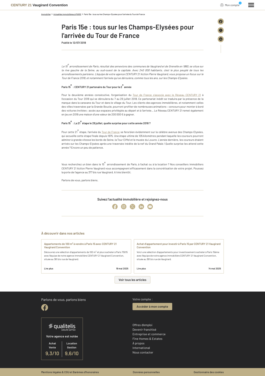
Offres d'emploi (142, 325)
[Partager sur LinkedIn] (221, 39)
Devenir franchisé (144, 329)
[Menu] (251, 4)
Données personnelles (146, 372)
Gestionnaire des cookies (209, 372)
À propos (138, 343)
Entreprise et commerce (149, 334)
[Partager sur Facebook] (221, 21)
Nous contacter (142, 352)
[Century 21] (39, 5)
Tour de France (111, 132)
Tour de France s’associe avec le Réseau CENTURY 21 (167, 94)
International (141, 348)
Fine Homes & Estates (147, 338)
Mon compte (229, 5)
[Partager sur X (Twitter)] (221, 30)
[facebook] (44, 307)
